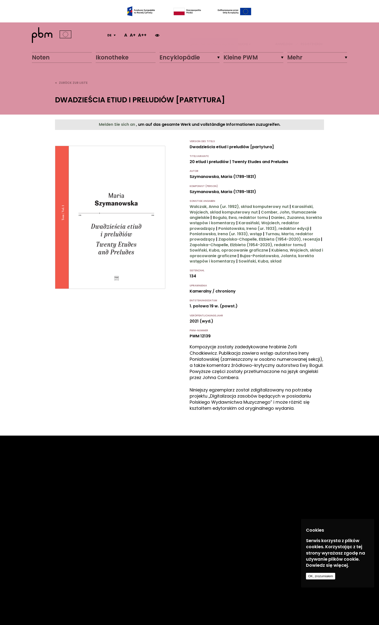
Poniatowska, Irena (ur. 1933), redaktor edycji (263, 228)
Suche (244, 35)
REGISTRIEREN (312, 35)
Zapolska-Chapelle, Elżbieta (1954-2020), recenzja (269, 239)
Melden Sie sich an (117, 124)
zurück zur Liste (71, 83)
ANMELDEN (284, 35)
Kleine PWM (240, 57)
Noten (41, 57)
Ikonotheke (112, 57)
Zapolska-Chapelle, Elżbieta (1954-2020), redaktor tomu (247, 245)
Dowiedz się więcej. (327, 565)
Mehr (294, 57)
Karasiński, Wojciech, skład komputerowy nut (252, 209)
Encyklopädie (179, 57)
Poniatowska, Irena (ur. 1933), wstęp (226, 234)
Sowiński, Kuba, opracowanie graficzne (229, 250)
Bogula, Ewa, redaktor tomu (240, 217)
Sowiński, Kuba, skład (260, 261)
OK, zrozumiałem (320, 576)
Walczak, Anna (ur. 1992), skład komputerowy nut (239, 206)
